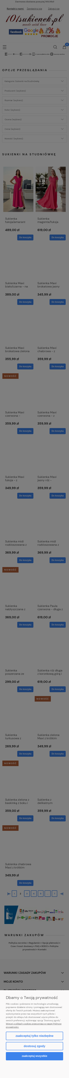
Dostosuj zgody (34, 1046)
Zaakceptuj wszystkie (34, 1056)
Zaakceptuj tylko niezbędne (34, 1035)
